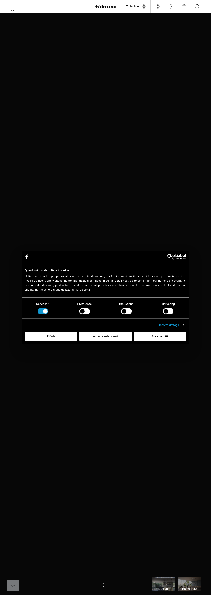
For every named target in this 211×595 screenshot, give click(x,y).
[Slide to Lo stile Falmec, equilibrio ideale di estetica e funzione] (163, 584)
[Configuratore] (158, 6)
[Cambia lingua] (135, 6)
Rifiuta (51, 336)
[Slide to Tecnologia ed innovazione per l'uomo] (189, 584)
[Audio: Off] (13, 585)
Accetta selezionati (105, 336)
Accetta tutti (160, 336)
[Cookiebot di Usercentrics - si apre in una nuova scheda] (170, 257)
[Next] (205, 297)
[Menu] (13, 6)
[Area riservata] (171, 6)
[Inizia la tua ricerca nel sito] (197, 6)
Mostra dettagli (169, 325)
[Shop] (184, 6)
